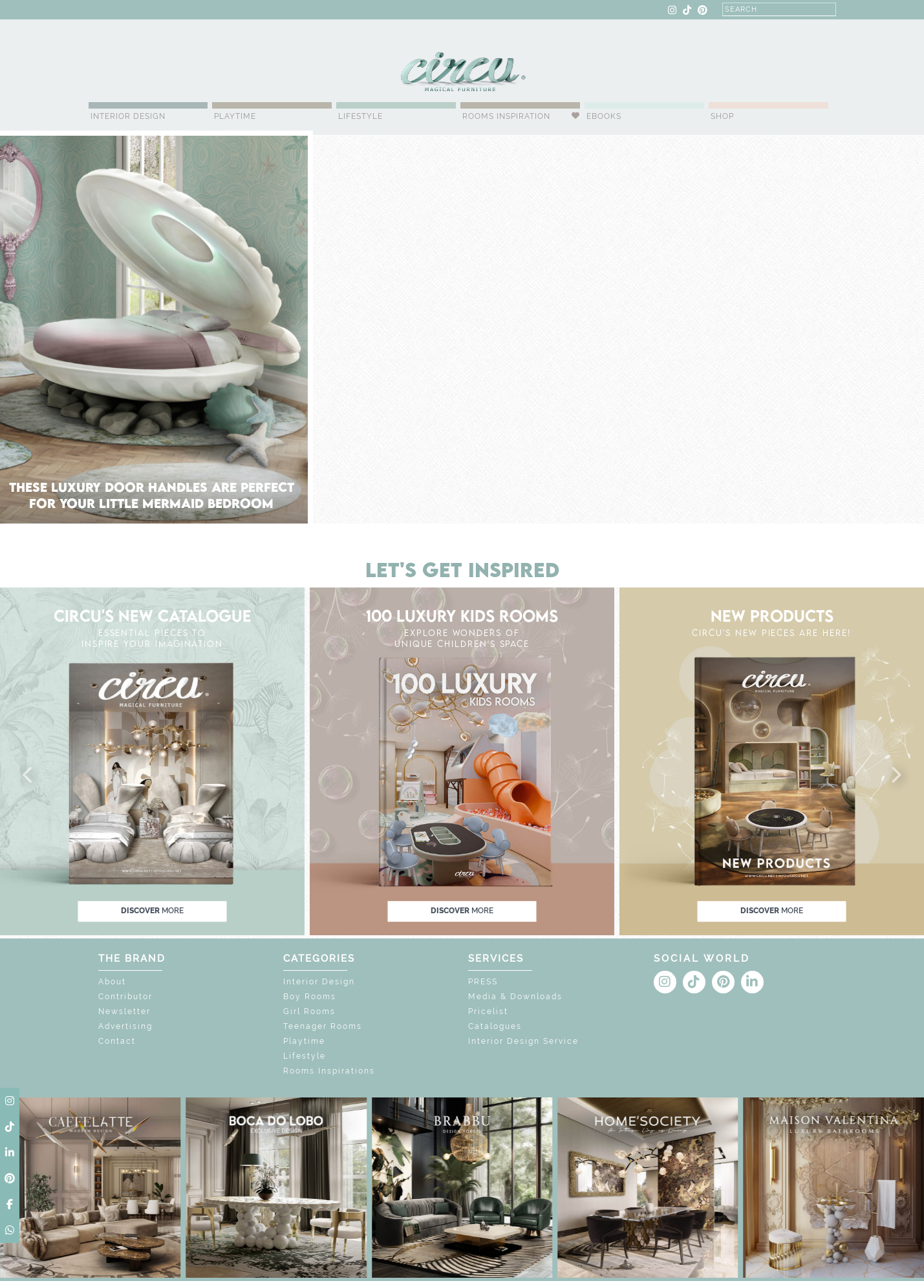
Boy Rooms (309, 996)
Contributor (125, 996)
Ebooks (603, 116)
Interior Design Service (523, 1041)
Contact (117, 1041)
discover (152, 910)
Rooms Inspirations (329, 1070)
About (112, 981)
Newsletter (124, 1011)
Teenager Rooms (322, 1026)
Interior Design (128, 116)
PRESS (483, 981)
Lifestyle (360, 116)
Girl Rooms (309, 1011)
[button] (28, 776)
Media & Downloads (515, 996)
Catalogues (495, 1026)
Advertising (125, 1026)
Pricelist (488, 1011)
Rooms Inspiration (506, 116)
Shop (722, 116)
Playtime (235, 116)
